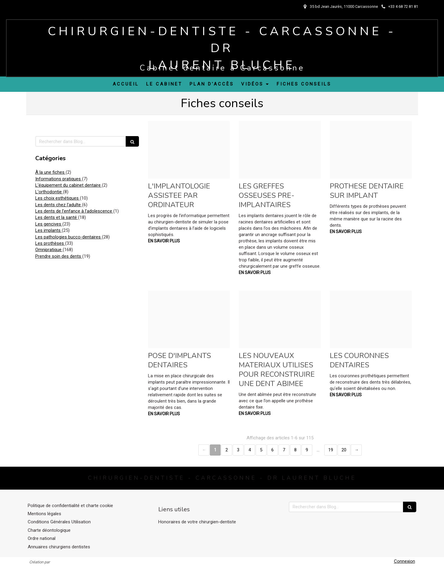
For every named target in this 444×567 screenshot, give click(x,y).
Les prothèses (50, 243)
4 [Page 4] (249, 450)
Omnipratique (49, 249)
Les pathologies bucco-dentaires (68, 237)
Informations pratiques (58, 179)
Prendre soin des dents (58, 256)
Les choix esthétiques (57, 198)
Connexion (404, 561)
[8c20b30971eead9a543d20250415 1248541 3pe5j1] (371, 319)
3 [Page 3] (238, 450)
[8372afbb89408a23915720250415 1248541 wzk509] (280, 149)
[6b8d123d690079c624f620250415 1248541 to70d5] (371, 149)
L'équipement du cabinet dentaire (68, 185)
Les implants (48, 230)
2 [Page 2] (226, 450)
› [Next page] (356, 450)
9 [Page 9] (307, 450)
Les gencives (48, 224)
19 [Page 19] (330, 450)
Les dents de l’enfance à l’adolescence (74, 211)
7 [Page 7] (284, 450)
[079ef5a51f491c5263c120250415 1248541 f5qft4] (280, 319)
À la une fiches (50, 172)
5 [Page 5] (261, 450)
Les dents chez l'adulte (58, 204)
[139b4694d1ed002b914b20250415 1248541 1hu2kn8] (189, 149)
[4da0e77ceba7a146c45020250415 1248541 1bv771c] (189, 319)
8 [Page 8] (295, 450)
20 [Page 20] (344, 450)
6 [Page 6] (272, 450)
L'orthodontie (49, 192)
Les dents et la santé (56, 217)
